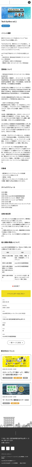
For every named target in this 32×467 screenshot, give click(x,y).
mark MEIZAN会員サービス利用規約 (9, 463)
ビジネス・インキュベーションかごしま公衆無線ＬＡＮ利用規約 (14, 457)
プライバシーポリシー (6, 454)
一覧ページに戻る (15, 343)
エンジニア (6, 25)
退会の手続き (23, 463)
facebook (3, 448)
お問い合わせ (5, 442)
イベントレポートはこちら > (16, 294)
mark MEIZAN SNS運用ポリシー (8, 460)
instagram (12, 448)
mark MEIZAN (5, 2)
